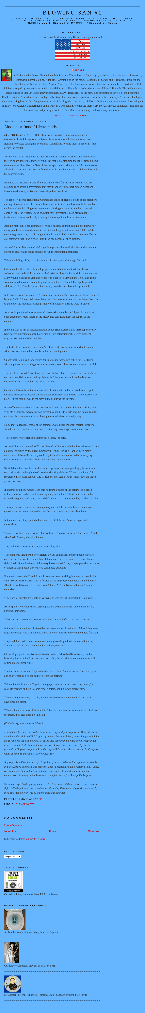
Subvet (79, 70)
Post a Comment (13, 825)
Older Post (94, 831)
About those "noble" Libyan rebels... (31, 127)
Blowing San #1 (72, 13)
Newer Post (10, 831)
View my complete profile (72, 115)
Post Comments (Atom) (32, 838)
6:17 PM (37, 799)
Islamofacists (24, 804)
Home (52, 831)
